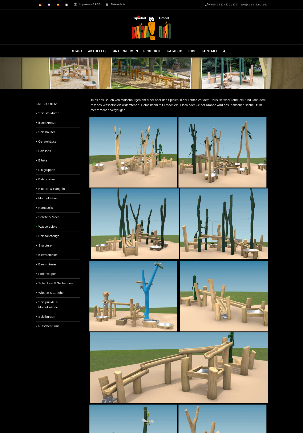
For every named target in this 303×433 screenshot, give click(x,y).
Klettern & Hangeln (51, 188)
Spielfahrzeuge (48, 236)
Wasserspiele (47, 226)
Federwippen (47, 274)
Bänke (42, 160)
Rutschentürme (49, 326)
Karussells (45, 207)
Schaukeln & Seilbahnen (55, 283)
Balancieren (46, 179)
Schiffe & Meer (48, 217)
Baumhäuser (47, 264)
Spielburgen (46, 316)
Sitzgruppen (46, 170)
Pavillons (44, 151)
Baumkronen (47, 122)
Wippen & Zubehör (51, 292)
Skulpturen (45, 245)
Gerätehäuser (48, 141)
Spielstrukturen (48, 113)
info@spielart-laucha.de (254, 4)
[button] (224, 51)
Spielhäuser (46, 132)
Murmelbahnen (48, 198)
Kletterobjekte (48, 255)
